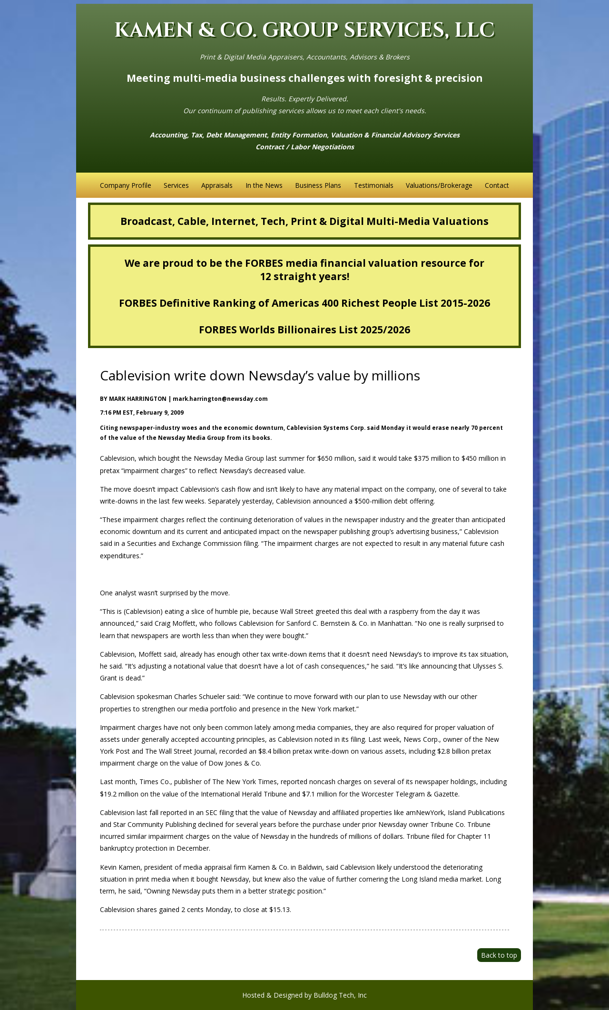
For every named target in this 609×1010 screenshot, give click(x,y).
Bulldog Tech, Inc (340, 995)
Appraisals (217, 185)
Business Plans (318, 185)
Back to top (499, 955)
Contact (497, 185)
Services (176, 185)
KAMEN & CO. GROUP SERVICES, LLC (304, 30)
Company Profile (125, 185)
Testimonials (373, 185)
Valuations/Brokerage (439, 185)
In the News (264, 185)
